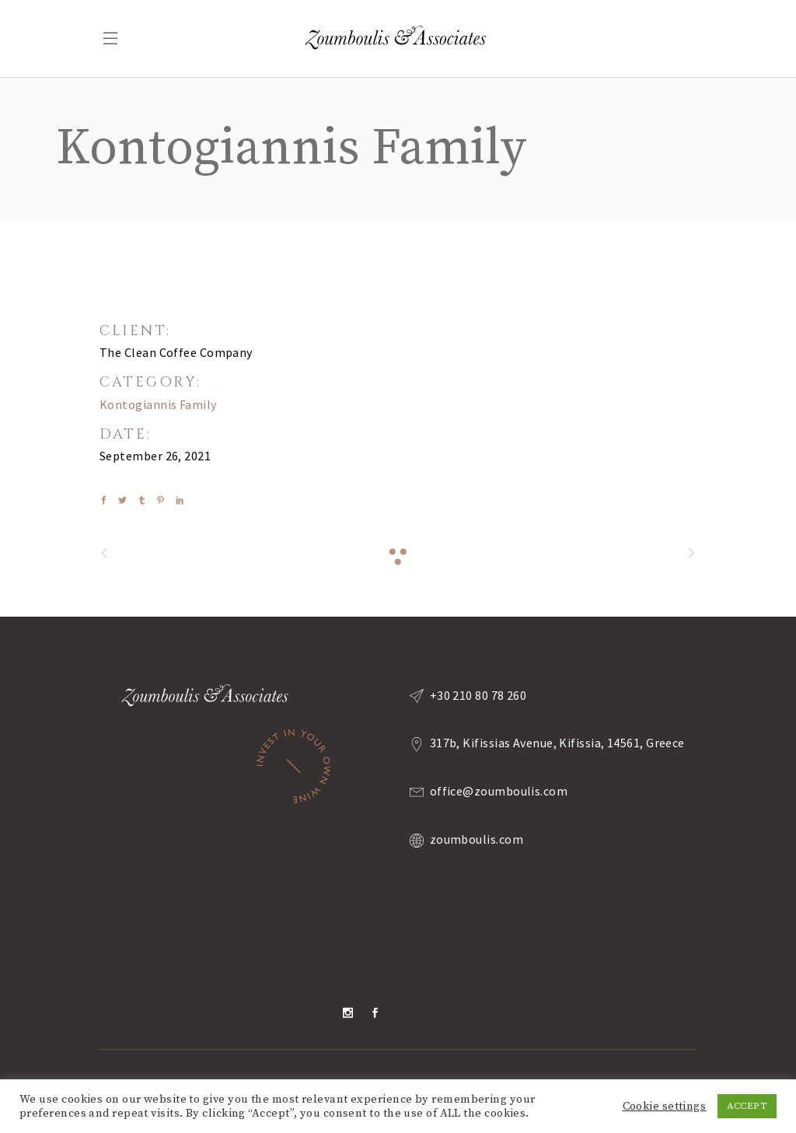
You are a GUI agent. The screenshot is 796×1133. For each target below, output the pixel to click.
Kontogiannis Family (158, 404)
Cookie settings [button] (665, 1107)
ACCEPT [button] (747, 1106)
